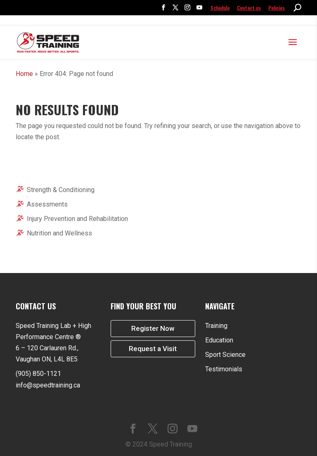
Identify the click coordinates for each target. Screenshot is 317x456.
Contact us (249, 7)
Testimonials (223, 369)
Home (24, 74)
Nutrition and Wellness (59, 233)
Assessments (47, 204)
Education (219, 340)
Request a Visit (153, 350)
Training (216, 326)
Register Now (153, 329)
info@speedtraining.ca (48, 385)
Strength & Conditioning (61, 190)
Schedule (220, 7)
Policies (276, 7)
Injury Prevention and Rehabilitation (77, 219)
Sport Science (225, 355)
